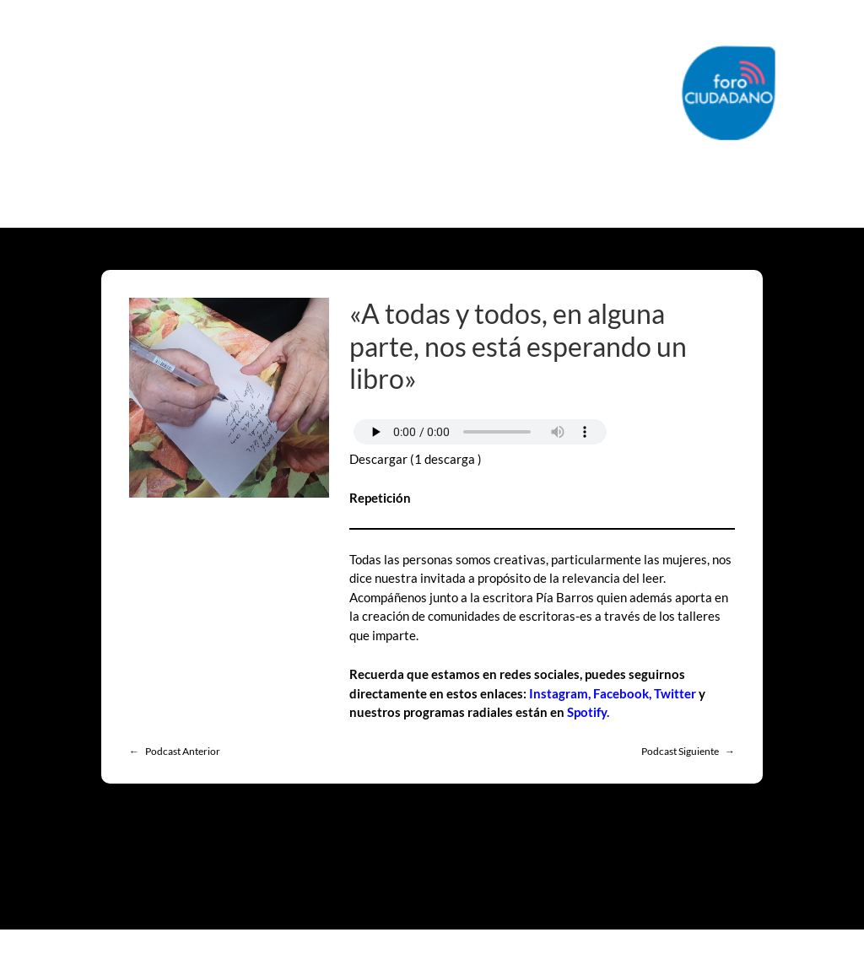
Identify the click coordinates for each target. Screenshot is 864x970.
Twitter (675, 693)
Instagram (558, 693)
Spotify (587, 711)
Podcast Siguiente (680, 751)
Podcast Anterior (182, 751)
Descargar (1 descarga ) (415, 458)
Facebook (621, 693)
